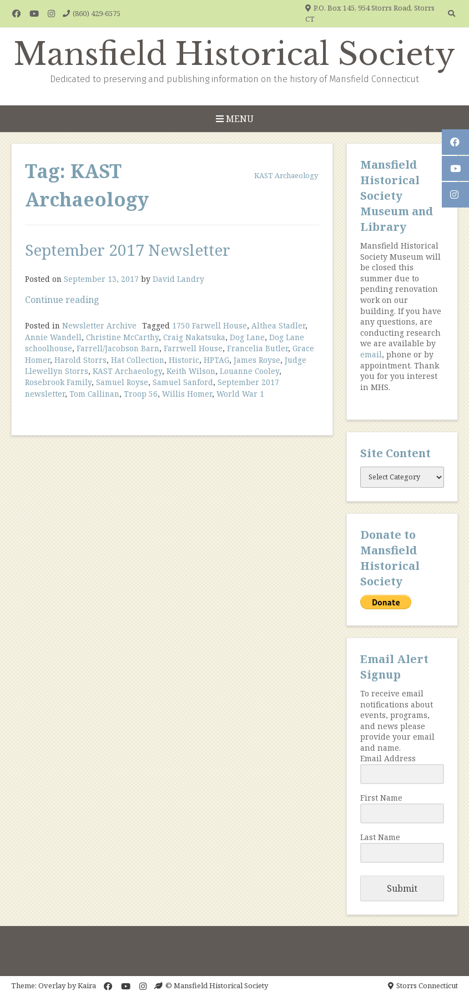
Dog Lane (247, 337)
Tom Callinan (94, 393)
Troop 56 (141, 393)
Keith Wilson (191, 371)
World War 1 (240, 393)
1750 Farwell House (209, 325)
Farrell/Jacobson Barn (118, 348)
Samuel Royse (122, 382)
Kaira (87, 985)
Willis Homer (187, 393)
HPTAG (216, 360)
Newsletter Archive (99, 325)
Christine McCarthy (122, 337)
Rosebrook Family (58, 382)
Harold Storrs (80, 360)
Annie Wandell (53, 337)
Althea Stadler (278, 325)
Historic (184, 360)
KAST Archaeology (127, 371)
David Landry (178, 279)
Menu (235, 119)
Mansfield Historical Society (234, 54)
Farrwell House (193, 348)
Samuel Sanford (183, 382)
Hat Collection (137, 360)
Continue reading (62, 300)
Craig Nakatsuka (194, 337)
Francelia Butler (257, 348)
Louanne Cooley (249, 371)
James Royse (257, 360)
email (371, 354)
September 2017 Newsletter (127, 249)
